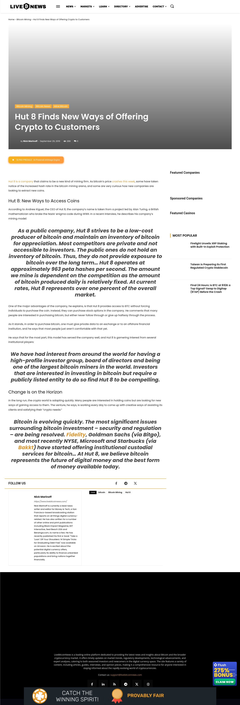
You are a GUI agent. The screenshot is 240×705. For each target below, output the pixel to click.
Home (11, 19)
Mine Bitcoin (61, 106)
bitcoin (101, 492)
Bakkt (26, 447)
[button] (172, 6)
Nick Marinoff (30, 141)
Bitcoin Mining (24, 19)
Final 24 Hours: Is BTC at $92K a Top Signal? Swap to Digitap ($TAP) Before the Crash (210, 288)
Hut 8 (128, 492)
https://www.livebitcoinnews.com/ (50, 501)
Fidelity (76, 434)
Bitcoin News (43, 106)
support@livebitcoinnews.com (126, 674)
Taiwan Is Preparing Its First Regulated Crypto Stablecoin (209, 266)
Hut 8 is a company (20, 181)
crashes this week (123, 181)
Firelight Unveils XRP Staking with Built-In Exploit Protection (209, 245)
